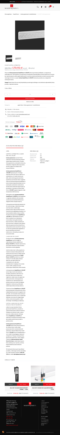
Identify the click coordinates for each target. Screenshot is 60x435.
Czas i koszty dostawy (45, 403)
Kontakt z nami (44, 424)
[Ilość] (30, 94)
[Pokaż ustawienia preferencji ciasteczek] (3, 432)
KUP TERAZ (23, 384)
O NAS (42, 401)
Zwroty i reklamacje (44, 406)
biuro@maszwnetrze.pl (24, 114)
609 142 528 (9, 418)
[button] (38, 6)
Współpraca (44, 421)
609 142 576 (15, 1)
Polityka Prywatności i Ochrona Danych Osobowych (20, 432)
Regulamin (44, 416)
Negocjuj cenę (30, 101)
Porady (43, 418)
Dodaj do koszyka (30, 98)
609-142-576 (16, 116)
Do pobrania (45, 420)
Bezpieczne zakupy (44, 412)
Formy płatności (44, 409)
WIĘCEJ (11, 384)
